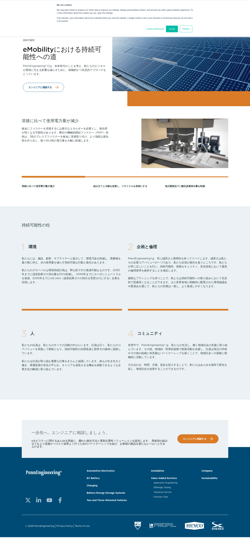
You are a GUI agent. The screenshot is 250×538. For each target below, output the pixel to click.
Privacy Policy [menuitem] (64, 526)
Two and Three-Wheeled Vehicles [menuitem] (107, 501)
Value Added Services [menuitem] (164, 479)
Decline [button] (186, 29)
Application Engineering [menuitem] (165, 483)
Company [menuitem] (207, 471)
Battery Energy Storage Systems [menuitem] (106, 493)
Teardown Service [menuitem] (163, 493)
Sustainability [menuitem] (209, 479)
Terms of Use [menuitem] (82, 526)
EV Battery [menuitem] (93, 479)
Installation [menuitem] (157, 471)
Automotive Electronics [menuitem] (101, 471)
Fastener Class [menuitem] (161, 498)
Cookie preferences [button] (155, 29)
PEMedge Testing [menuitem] (162, 488)
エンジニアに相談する (40, 87)
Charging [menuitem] (92, 486)
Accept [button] (172, 29)
